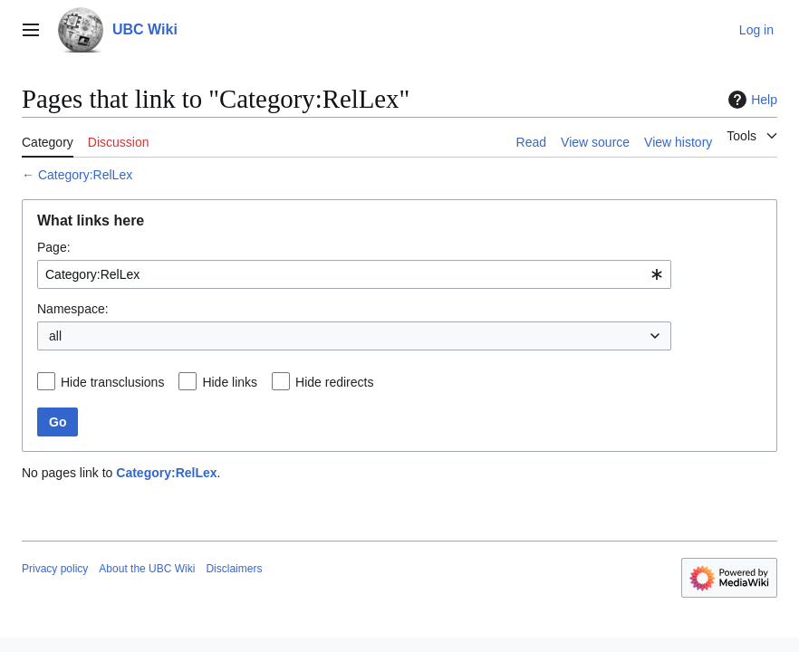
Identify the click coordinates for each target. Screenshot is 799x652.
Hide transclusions (112, 382)
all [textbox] (55, 336)
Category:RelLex (85, 175)
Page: (54, 247)
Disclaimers (234, 568)
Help (750, 100)
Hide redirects (334, 382)
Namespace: (73, 309)
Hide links (229, 382)
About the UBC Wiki (147, 568)
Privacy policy (55, 568)
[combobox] (354, 274)
